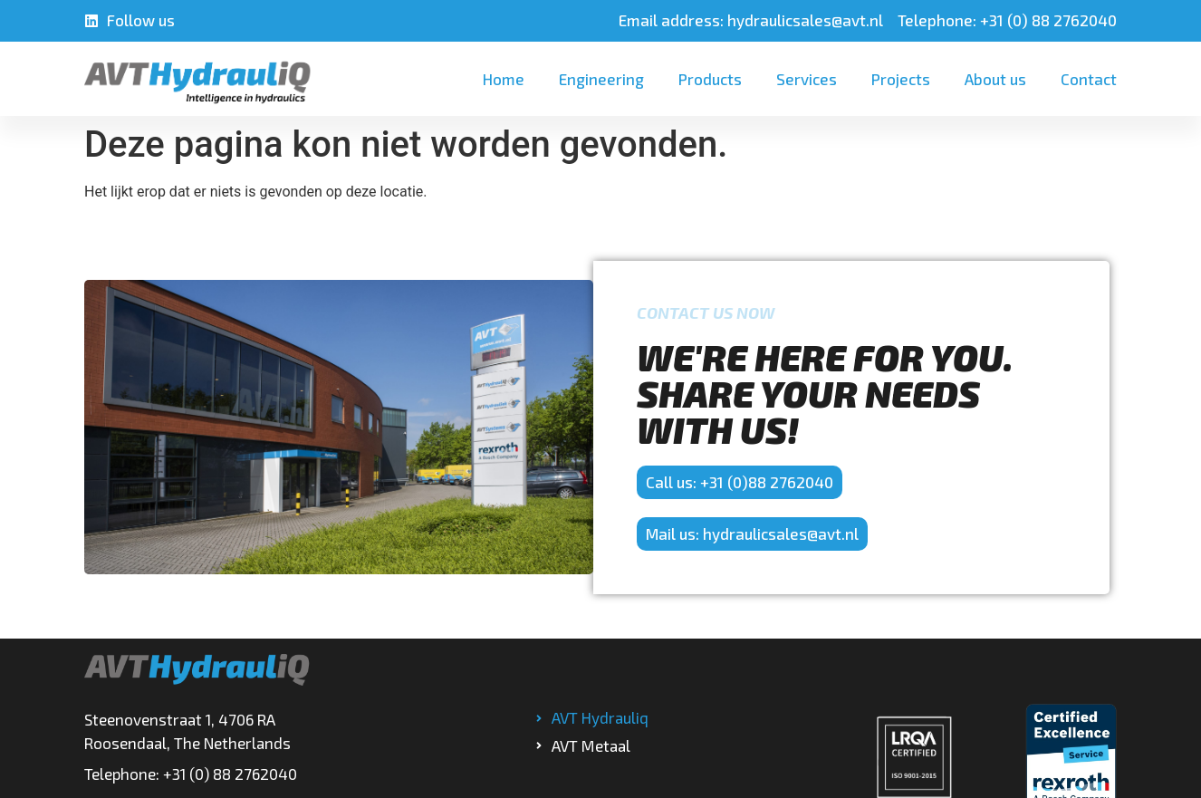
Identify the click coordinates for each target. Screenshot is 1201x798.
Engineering (601, 79)
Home (503, 79)
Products (710, 79)
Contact (1089, 79)
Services (806, 79)
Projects (900, 79)
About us (995, 79)
